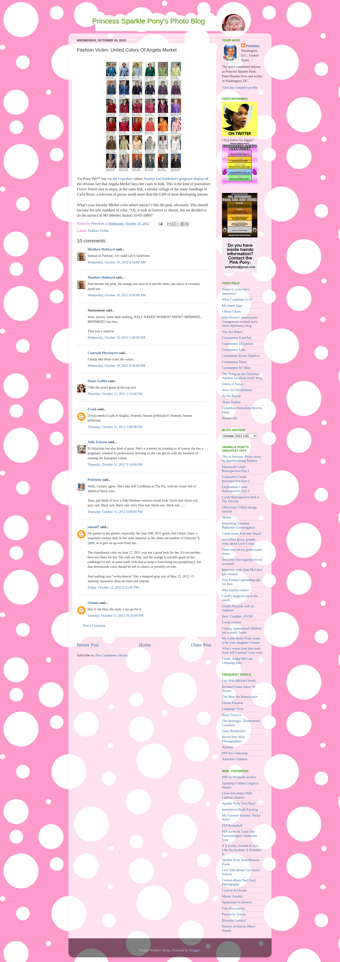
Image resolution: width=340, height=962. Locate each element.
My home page (232, 305)
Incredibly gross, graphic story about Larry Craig (239, 541)
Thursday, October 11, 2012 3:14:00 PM (115, 464)
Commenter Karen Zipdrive (241, 356)
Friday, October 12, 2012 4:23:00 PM (113, 587)
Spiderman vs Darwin (237, 902)
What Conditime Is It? (237, 299)
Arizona (227, 747)
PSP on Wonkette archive (239, 777)
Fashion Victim (98, 230)
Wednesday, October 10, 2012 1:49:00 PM (116, 337)
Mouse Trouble (232, 896)
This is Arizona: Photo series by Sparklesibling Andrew (241, 459)
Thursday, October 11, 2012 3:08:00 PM (115, 427)
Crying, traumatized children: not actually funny (242, 630)
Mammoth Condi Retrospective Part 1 (236, 469)
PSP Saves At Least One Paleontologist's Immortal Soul (239, 836)
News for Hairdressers (237, 390)
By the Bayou (231, 396)
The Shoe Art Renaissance (240, 697)
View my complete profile (240, 87)
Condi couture (231, 622)
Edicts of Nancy (233, 384)
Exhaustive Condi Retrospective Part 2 (236, 479)
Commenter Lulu (233, 350)
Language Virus (232, 709)
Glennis (93, 603)
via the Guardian (119, 179)
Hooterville (230, 418)
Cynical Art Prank (234, 890)
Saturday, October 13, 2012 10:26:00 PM (116, 615)
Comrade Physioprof (103, 353)
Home (145, 644)
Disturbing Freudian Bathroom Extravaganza (238, 525)
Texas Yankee (231, 402)
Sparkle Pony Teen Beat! (239, 803)
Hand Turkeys (231, 715)
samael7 (93, 527)
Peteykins (95, 479)
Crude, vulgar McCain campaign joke (237, 661)
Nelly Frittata (97, 442)
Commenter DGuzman (237, 343)
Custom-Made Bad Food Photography (238, 882)
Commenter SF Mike (236, 368)
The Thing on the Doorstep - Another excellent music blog (242, 376)
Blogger (194, 950)
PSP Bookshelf (232, 825)
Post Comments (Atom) (111, 655)
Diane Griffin (97, 381)
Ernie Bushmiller (233, 731)
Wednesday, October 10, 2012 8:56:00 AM (117, 295)
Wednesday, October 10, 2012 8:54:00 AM (117, 262)
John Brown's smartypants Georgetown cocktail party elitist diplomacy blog (240, 321)
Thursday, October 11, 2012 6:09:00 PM (115, 512)
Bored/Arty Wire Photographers (233, 739)
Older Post (201, 644)
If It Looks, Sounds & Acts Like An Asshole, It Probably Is (241, 850)
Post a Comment (94, 625)
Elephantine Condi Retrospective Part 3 (236, 489)
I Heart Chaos (231, 311)
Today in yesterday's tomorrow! (236, 291)
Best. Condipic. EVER (237, 616)
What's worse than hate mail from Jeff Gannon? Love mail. (242, 650)
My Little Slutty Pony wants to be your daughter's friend (241, 640)
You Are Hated (232, 332)
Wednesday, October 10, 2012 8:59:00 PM (116, 365)
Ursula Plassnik (232, 703)
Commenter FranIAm (236, 338)
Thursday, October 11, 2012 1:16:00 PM (115, 394)
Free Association (233, 908)
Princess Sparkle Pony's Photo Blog (148, 21)
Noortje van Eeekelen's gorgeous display (174, 179)
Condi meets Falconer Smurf (241, 533)
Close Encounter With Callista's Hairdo (237, 795)
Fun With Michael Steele (239, 680)
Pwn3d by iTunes (234, 914)
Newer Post (88, 644)
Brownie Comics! (234, 920)
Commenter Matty (234, 362)
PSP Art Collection (235, 753)
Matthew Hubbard (101, 249)
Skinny (227, 517)
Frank (92, 409)
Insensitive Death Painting (240, 809)
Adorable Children (234, 759)
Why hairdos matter (235, 590)
